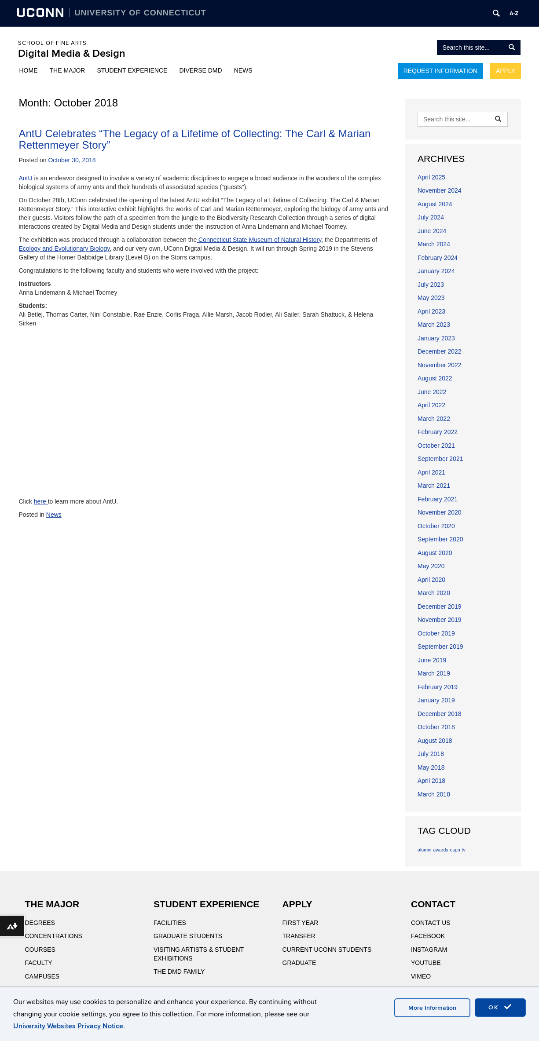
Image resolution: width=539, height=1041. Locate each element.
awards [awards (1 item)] (440, 849)
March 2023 (434, 324)
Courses (40, 949)
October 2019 (436, 633)
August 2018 (435, 740)
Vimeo (421, 976)
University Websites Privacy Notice (68, 1026)
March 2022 (434, 418)
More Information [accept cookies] (432, 1008)
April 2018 (431, 780)
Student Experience (132, 70)
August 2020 (435, 552)
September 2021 (440, 458)
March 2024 (434, 244)
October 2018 (436, 727)
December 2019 (440, 606)
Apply (505, 70)
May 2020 (431, 566)
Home (28, 70)
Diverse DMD (200, 70)
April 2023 (431, 311)
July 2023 (431, 284)
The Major (67, 70)
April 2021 (431, 472)
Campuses (42, 976)
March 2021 (434, 485)
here (41, 501)
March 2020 (434, 592)
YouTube (426, 962)
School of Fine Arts (52, 43)
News (243, 70)
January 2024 (436, 270)
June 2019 (432, 660)
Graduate (299, 962)
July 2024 (431, 217)
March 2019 (434, 673)
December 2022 (440, 351)
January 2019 (436, 700)
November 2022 (440, 365)
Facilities (170, 922)
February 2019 (438, 686)
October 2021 (436, 445)
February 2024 (438, 257)
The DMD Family (179, 971)
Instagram (429, 949)
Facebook (428, 935)
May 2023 (431, 297)
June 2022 (432, 391)
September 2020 (440, 539)
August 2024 (435, 204)
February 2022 (438, 431)
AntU (26, 178)
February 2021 (438, 499)
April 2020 (431, 579)
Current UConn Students (327, 949)
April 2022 (431, 405)
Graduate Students (188, 935)
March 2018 (434, 794)
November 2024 (440, 190)
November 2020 (440, 512)
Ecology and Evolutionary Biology (64, 248)
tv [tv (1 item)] (464, 849)
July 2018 (431, 753)
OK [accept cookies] (500, 1007)
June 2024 (432, 230)
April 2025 (431, 177)
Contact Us (431, 922)
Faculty (38, 962)
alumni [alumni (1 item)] (424, 849)
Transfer (298, 935)
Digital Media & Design (71, 53)
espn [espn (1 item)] (455, 849)
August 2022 (435, 378)
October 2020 (436, 526)
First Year (300, 922)
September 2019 (440, 646)
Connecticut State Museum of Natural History (259, 239)
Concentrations (53, 935)
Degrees (40, 922)
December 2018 (440, 713)
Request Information (440, 70)
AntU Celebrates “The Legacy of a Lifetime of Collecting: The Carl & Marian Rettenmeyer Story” (195, 139)
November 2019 (440, 619)
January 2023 (436, 338)
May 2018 (431, 767)
